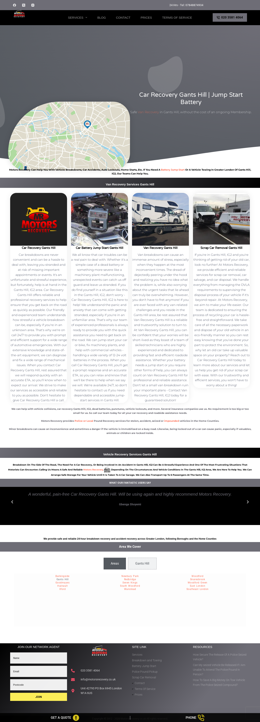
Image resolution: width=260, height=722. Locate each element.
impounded (171, 420)
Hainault (62, 585)
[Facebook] (14, 5)
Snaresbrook (197, 579)
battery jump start (173, 169)
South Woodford (130, 585)
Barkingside (62, 576)
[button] (12, 502)
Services (78, 17)
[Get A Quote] (65, 717)
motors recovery (93, 469)
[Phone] (195, 717)
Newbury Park (130, 576)
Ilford (62, 589)
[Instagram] (32, 5)
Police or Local (84, 420)
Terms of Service (177, 17)
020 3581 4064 (230, 17)
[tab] (115, 563)
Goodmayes (62, 582)
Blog (101, 17)
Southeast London (197, 589)
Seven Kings (130, 582)
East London (197, 585)
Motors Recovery (32, 21)
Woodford (197, 576)
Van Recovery (148, 112)
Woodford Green (197, 582)
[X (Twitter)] (23, 5)
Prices (146, 17)
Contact (123, 17)
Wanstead (130, 589)
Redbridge (130, 579)
